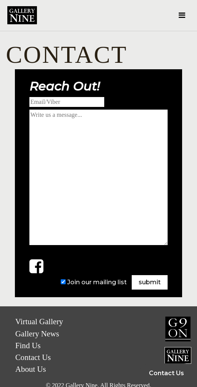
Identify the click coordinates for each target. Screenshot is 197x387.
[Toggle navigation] (182, 15)
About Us (30, 369)
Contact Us (166, 373)
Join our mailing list (97, 282)
